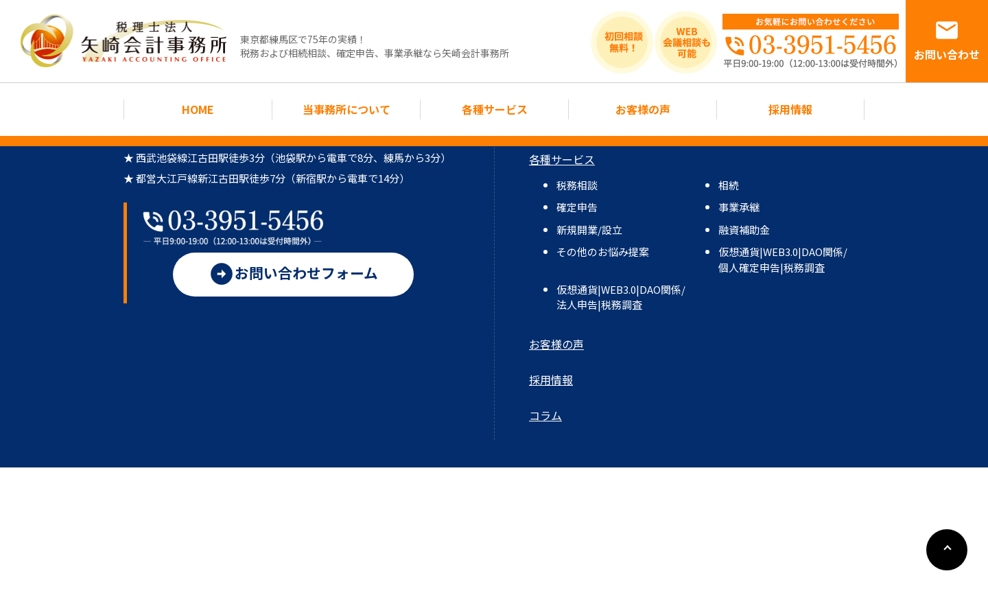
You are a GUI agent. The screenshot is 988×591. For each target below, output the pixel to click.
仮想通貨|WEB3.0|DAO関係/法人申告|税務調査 (620, 297)
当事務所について (346, 109)
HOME (198, 109)
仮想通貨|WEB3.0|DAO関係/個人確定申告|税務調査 (782, 259)
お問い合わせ (947, 39)
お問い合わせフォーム (293, 282)
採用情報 (790, 109)
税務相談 (577, 185)
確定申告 (577, 207)
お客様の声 (643, 109)
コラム (545, 415)
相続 (728, 185)
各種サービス (494, 109)
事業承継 (739, 207)
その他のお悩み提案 (602, 251)
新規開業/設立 (589, 229)
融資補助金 (744, 229)
